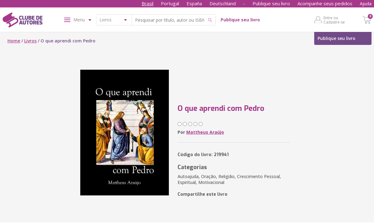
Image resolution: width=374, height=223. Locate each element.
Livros (30, 41)
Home (13, 41)
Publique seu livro (271, 3)
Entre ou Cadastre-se (334, 19)
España (194, 3)
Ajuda (366, 3)
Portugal (170, 3)
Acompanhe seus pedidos (324, 3)
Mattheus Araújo (205, 132)
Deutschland (222, 3)
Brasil (147, 3)
